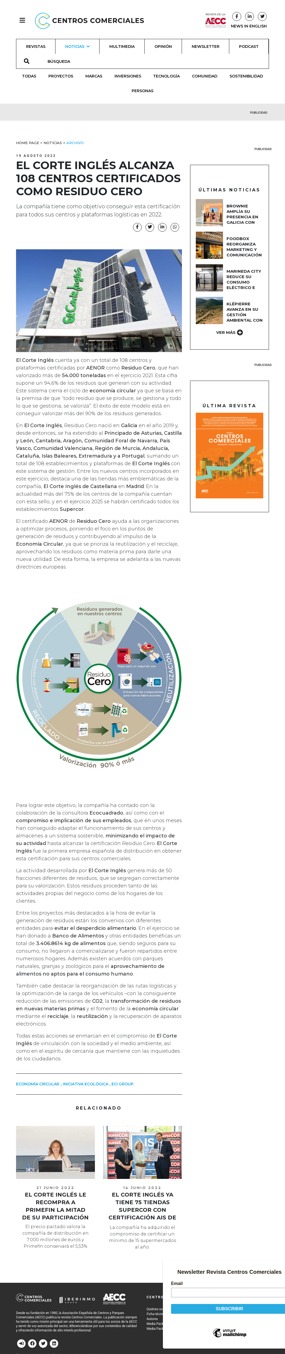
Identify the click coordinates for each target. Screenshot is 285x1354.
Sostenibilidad (246, 76)
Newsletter (205, 46)
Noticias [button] (77, 46)
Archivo (75, 143)
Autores (152, 1319)
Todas (29, 76)
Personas (142, 90)
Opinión (163, 46)
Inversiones (127, 76)
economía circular (37, 1084)
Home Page (27, 143)
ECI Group (122, 1084)
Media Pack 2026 (159, 1324)
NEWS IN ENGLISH (249, 26)
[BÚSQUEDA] (62, 61)
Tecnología (166, 76)
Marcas (93, 76)
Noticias (53, 143)
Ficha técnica (156, 1314)
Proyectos (60, 76)
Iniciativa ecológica (85, 1084)
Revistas (35, 46)
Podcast (249, 46)
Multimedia (122, 46)
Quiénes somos (158, 1309)
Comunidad (204, 76)
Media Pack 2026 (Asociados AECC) (173, 1329)
